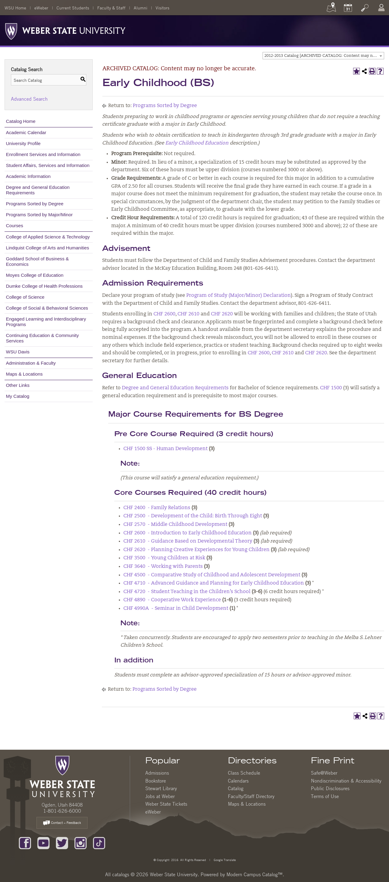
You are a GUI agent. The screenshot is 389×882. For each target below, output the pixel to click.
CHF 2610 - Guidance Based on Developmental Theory (187, 541)
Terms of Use (325, 796)
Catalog (235, 788)
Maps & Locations (24, 374)
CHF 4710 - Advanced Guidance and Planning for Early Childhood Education (213, 583)
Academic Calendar (26, 132)
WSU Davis (18, 351)
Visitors (162, 7)
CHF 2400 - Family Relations (156, 507)
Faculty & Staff (111, 7)
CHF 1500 (331, 388)
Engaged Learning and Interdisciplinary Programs (46, 321)
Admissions (157, 773)
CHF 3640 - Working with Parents (163, 566)
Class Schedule (244, 773)
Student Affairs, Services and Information (48, 165)
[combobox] (323, 55)
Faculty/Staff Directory (251, 796)
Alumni (140, 7)
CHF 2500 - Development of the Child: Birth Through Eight (192, 516)
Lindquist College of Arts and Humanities (47, 247)
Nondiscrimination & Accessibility (346, 781)
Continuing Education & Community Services (42, 338)
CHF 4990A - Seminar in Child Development (175, 608)
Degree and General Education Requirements (38, 190)
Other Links (18, 385)
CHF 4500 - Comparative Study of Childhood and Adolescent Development (211, 575)
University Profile (23, 143)
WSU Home (15, 7)
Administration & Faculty (31, 363)
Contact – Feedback (62, 823)
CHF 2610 (188, 314)
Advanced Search (29, 99)
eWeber (41, 7)
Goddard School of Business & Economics (37, 261)
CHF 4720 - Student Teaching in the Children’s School (186, 591)
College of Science (25, 297)
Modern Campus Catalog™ (254, 874)
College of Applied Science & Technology (48, 236)
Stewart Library (161, 788)
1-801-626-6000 (62, 811)
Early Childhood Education (197, 143)
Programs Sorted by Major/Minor (39, 214)
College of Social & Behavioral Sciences (47, 308)
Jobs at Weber (160, 796)
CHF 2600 (164, 314)
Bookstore (155, 781)
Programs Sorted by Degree (35, 203)
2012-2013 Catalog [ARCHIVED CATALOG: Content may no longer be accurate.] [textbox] (324, 56)
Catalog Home (21, 121)
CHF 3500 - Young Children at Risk (164, 558)
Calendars (238, 781)
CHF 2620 (222, 314)
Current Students (73, 7)
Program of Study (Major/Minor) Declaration (238, 295)
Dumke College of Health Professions (44, 286)
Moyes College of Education (35, 275)
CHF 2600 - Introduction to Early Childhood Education (187, 533)
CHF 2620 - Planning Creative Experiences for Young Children (196, 549)
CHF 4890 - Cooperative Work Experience (172, 600)
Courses (14, 225)
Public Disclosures (330, 788)
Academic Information (28, 176)
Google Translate (224, 860)
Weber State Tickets (166, 804)
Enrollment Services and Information (43, 154)
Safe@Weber (324, 773)
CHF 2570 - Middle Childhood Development (175, 524)
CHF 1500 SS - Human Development (165, 448)
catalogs (120, 874)
